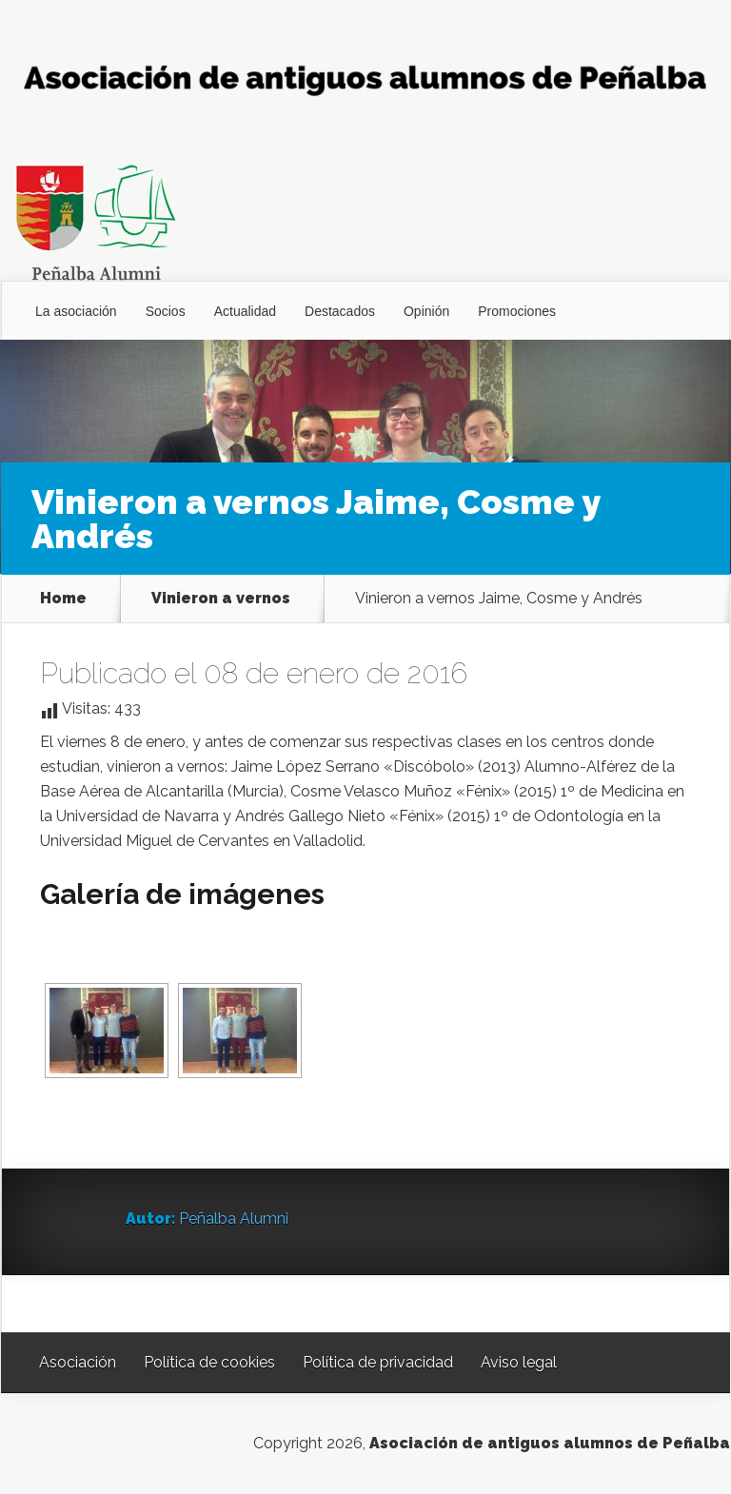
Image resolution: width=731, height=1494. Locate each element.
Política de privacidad (378, 1362)
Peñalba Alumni (233, 1218)
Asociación (77, 1362)
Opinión (426, 311)
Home (63, 598)
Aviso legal (519, 1362)
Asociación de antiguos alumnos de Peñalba (549, 1443)
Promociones (517, 311)
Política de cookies (209, 1362)
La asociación (76, 311)
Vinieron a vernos (220, 598)
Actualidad (245, 311)
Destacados (340, 311)
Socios (166, 311)
